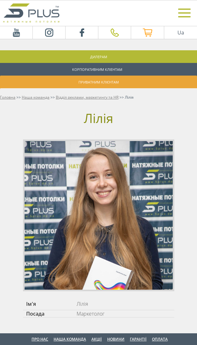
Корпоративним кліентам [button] (97, 69)
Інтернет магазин (142, 32)
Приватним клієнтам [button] (98, 82)
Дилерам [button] (98, 56)
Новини (116, 339)
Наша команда (70, 339)
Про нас (40, 339)
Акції (96, 339)
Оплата (160, 339)
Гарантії (138, 339)
